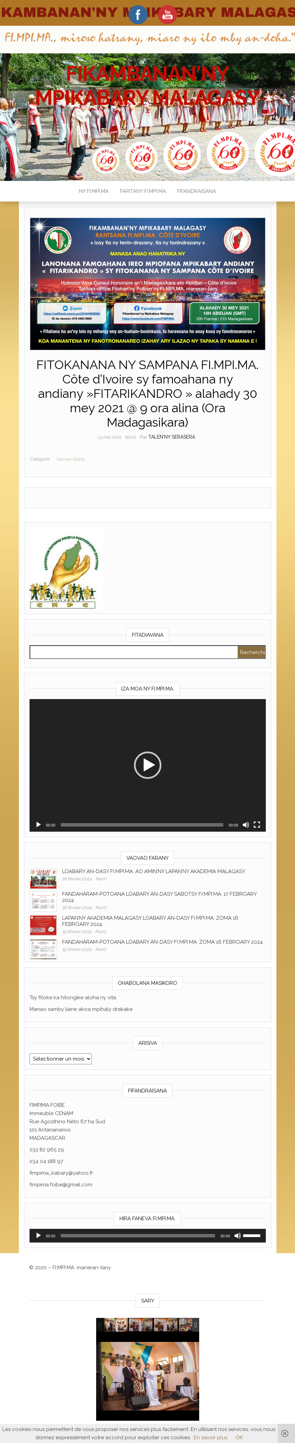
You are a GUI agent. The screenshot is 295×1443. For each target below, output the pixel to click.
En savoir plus (210, 1437)
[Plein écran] (256, 824)
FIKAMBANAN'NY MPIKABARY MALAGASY (147, 86)
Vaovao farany (70, 459)
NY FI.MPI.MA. (94, 191)
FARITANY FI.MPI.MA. (143, 191)
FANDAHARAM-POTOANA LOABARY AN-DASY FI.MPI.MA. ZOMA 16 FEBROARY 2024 (162, 942)
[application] (148, 765)
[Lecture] (38, 824)
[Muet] (245, 824)
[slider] (142, 825)
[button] (147, 765)
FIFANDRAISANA (196, 191)
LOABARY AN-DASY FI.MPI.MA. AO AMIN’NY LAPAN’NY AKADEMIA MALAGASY (153, 871)
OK (239, 1437)
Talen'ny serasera (171, 437)
